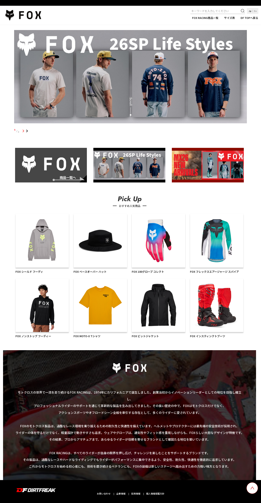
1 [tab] (23, 131)
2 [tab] (26, 131)
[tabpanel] (130, 77)
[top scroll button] (252, 488)
